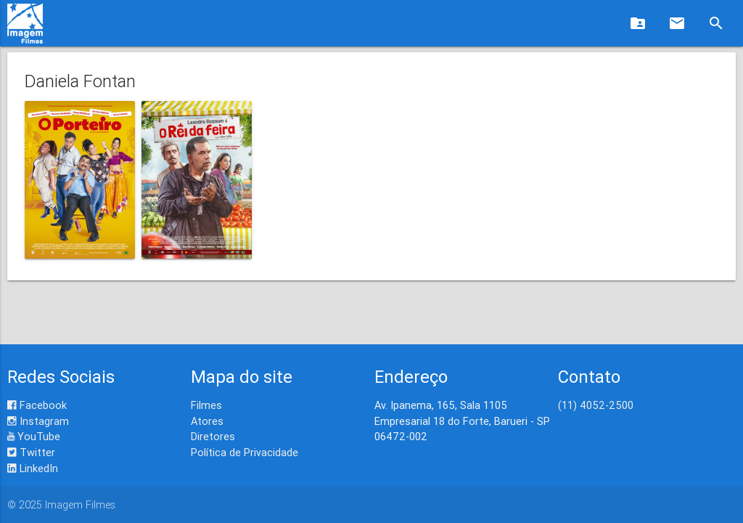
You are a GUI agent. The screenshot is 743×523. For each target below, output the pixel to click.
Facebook (37, 405)
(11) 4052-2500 (595, 405)
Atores (207, 421)
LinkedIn (32, 468)
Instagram (38, 421)
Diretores (213, 436)
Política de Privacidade (244, 452)
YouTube (33, 436)
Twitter (31, 452)
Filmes (206, 405)
